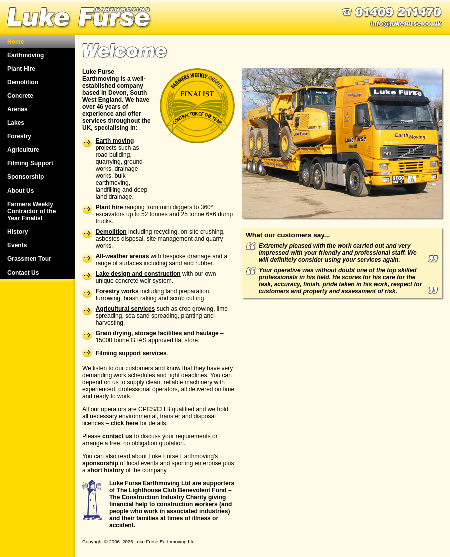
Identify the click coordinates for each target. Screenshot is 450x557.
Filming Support (31, 163)
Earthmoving (26, 55)
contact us (117, 436)
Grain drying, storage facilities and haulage (157, 333)
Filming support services (131, 353)
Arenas (18, 109)
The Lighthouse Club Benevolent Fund (172, 490)
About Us (21, 190)
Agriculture (24, 149)
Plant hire (110, 207)
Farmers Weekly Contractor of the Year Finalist (32, 211)
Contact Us (23, 272)
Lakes (16, 122)
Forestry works (117, 291)
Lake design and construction (138, 273)
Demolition (23, 82)
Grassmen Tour (30, 258)
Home (16, 41)
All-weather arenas (123, 256)
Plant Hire (22, 68)
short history (106, 470)
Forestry (20, 136)
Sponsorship (26, 176)
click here (124, 423)
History (18, 231)
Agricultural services (126, 308)
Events (17, 245)
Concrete (21, 95)
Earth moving (115, 140)
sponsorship (100, 463)
